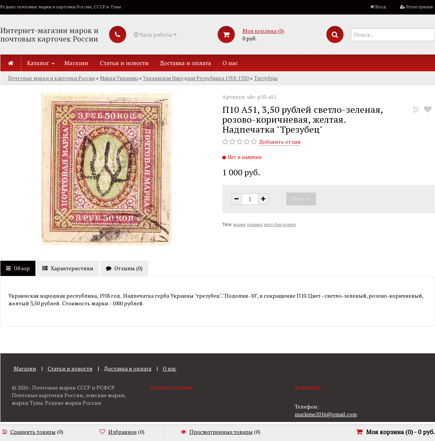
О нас (230, 63)
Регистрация (419, 7)
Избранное (122, 431)
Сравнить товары (33, 431)
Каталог (38, 63)
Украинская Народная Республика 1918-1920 (196, 78)
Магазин (76, 63)
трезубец (273, 224)
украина (255, 224)
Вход (381, 7)
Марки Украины (119, 78)
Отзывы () (124, 268)
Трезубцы (266, 78)
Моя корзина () (263, 30)
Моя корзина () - (400, 432)
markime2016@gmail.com (326, 414)
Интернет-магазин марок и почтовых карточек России (49, 34)
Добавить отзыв (280, 141)
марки (239, 224)
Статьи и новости (124, 63)
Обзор (18, 268)
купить (289, 224)
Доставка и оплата (185, 63)
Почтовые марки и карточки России (51, 78)
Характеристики (67, 268)
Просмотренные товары (221, 431)
